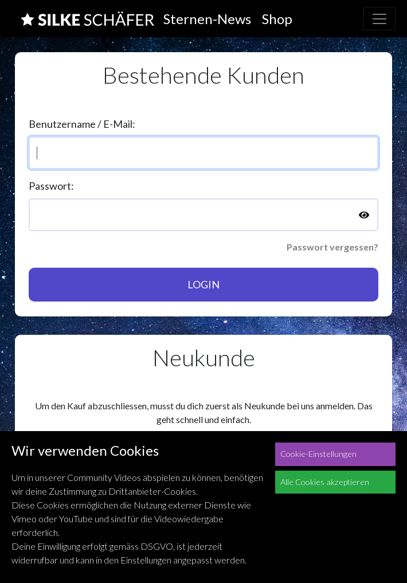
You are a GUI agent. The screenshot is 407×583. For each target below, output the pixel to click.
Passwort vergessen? (332, 246)
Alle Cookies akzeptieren (324, 482)
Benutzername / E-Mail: (82, 124)
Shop (277, 18)
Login (203, 284)
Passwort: (51, 185)
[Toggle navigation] (379, 18)
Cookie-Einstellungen (318, 454)
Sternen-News (207, 18)
